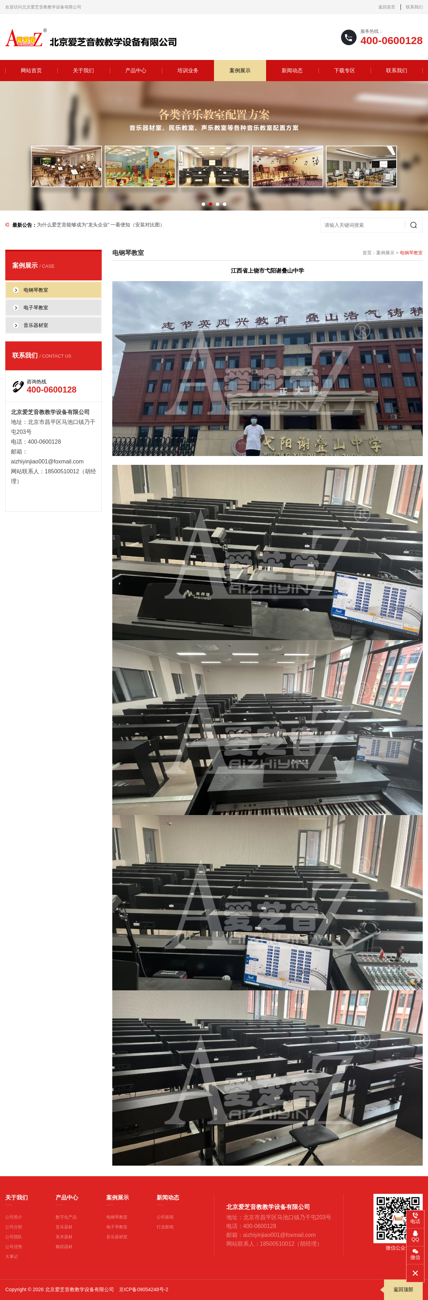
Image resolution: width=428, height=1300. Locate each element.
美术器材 (64, 1236)
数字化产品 (66, 1217)
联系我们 (414, 7)
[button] (203, 204)
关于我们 (83, 70)
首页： (369, 252)
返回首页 (386, 7)
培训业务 (188, 70)
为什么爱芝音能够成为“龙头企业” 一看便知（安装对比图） (101, 224)
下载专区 (344, 70)
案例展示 (240, 70)
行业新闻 (165, 1227)
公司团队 (13, 1236)
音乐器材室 (116, 1236)
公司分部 (13, 1227)
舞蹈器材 (64, 1246)
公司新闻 (165, 1217)
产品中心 (135, 70)
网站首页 (31, 70)
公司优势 (13, 1246)
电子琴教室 (116, 1227)
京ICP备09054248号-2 (143, 1289)
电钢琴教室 (116, 1217)
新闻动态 (292, 70)
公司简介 (13, 1217)
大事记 (11, 1256)
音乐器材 (64, 1227)
